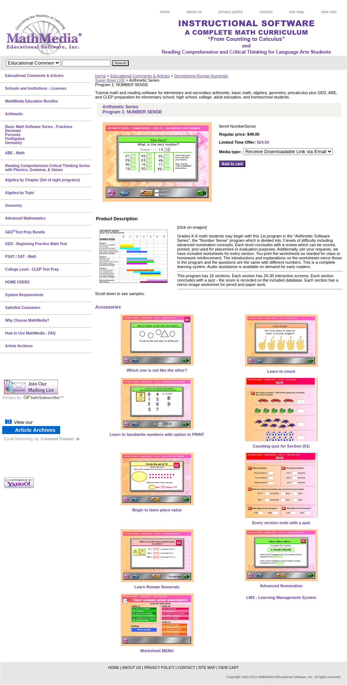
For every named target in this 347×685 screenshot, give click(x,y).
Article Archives (19, 346)
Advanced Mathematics (25, 218)
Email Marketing (18, 439)
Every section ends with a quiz (281, 522)
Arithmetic (14, 114)
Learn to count (281, 371)
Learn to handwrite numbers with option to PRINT (157, 434)
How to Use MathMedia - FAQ (30, 333)
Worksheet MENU (157, 651)
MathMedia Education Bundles (31, 101)
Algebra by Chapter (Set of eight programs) (42, 180)
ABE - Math (14, 153)
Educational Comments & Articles (140, 76)
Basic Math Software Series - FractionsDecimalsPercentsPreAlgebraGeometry (39, 135)
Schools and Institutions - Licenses (35, 88)
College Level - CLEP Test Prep (32, 269)
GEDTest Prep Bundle (25, 231)
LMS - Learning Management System (281, 597)
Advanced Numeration (281, 586)
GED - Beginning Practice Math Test (36, 244)
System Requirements (24, 295)
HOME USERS (17, 282)
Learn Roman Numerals (156, 587)
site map (296, 12)
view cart (328, 12)
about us (194, 12)
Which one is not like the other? (156, 370)
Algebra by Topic (19, 193)
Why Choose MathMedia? (27, 320)
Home (100, 76)
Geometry (13, 206)
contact (266, 12)
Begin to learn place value (157, 510)
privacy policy (230, 12)
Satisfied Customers (22, 308)
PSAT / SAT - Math (20, 257)
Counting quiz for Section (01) (281, 446)
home (165, 12)
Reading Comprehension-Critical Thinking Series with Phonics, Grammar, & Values (47, 168)
